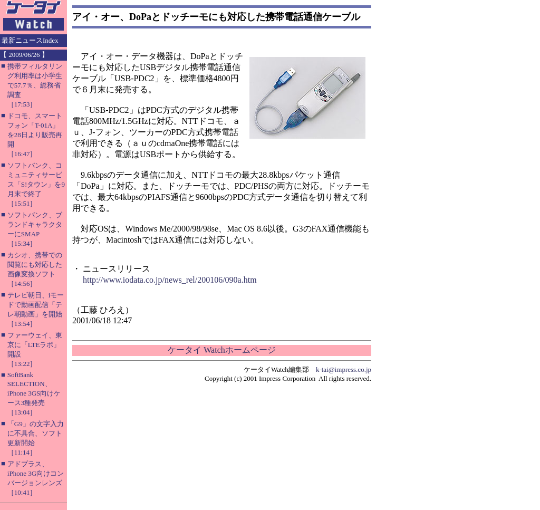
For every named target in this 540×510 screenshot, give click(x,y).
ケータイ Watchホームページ (221, 349)
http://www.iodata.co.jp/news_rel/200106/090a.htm (170, 279)
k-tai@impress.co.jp (343, 369)
